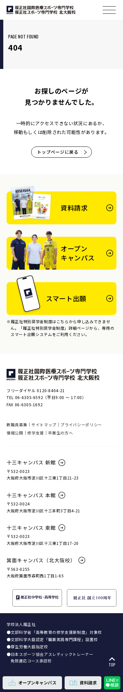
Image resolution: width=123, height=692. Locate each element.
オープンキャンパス (32, 682)
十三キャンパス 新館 (36, 462)
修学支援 (35, 432)
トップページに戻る (62, 152)
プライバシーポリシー (81, 424)
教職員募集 (17, 424)
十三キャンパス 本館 (36, 495)
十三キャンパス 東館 (36, 527)
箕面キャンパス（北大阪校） (46, 560)
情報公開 (15, 432)
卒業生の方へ (60, 432)
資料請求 (83, 682)
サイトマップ (43, 424)
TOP (112, 661)
